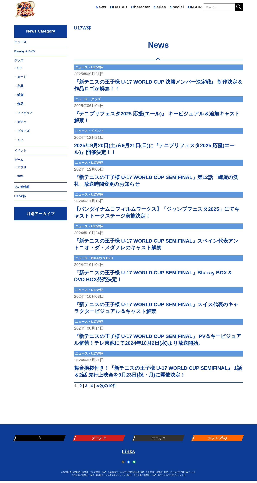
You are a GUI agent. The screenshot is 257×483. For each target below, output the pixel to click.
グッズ (18, 60)
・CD (18, 68)
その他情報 (21, 187)
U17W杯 (82, 27)
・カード (20, 77)
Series (160, 7)
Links (128, 451)
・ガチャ (20, 122)
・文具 (18, 86)
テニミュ (159, 438)
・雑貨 (18, 95)
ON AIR (195, 7)
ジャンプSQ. (218, 438)
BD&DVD (118, 7)
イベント (20, 150)
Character (140, 7)
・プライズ (21, 131)
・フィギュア (23, 113)
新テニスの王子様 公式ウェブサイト (25, 10)
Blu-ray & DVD (24, 51)
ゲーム (18, 159)
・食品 (18, 104)
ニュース (20, 42)
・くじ (18, 140)
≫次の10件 (106, 386)
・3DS (18, 176)
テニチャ (99, 438)
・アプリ (20, 167)
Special (177, 7)
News (101, 7)
